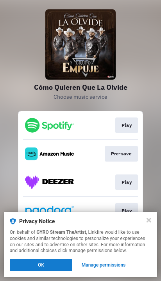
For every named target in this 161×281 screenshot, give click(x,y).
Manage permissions (104, 265)
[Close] (149, 220)
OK (41, 265)
